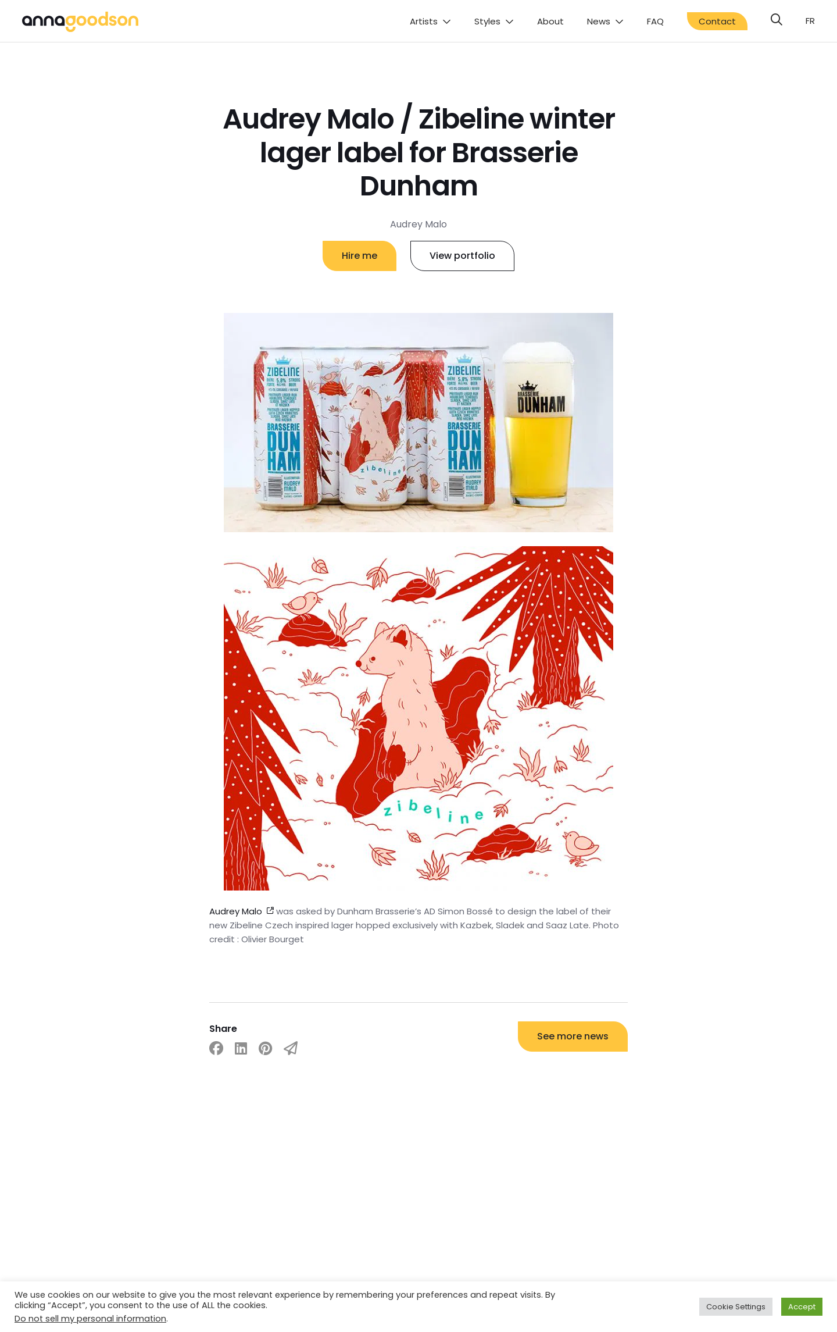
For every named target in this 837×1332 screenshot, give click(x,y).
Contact (717, 21)
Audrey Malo (235, 911)
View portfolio (462, 255)
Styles (487, 21)
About (550, 21)
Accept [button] (801, 1306)
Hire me (359, 255)
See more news (573, 1036)
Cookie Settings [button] (736, 1306)
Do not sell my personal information (90, 1318)
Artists (424, 21)
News (598, 21)
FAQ (655, 21)
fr (810, 21)
